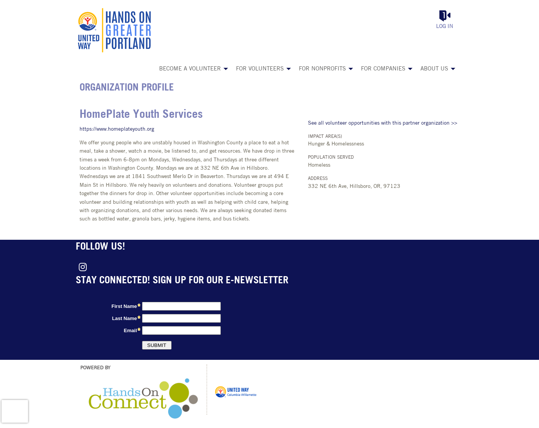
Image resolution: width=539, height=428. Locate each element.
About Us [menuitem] (434, 69)
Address (318, 179)
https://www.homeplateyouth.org (117, 129)
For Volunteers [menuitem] (260, 69)
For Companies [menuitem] (383, 69)
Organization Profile (127, 88)
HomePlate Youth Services (141, 115)
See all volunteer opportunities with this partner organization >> (382, 123)
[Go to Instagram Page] (82, 267)
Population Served (331, 157)
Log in (444, 27)
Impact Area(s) (325, 136)
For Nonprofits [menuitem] (322, 69)
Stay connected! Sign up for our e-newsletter (182, 281)
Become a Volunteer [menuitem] (190, 69)
